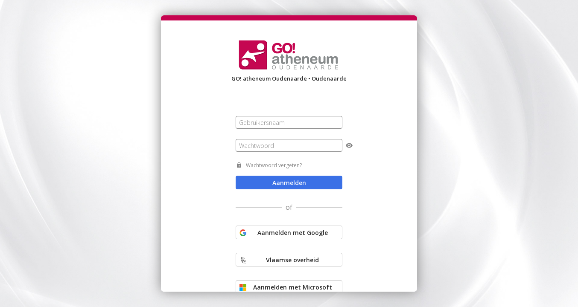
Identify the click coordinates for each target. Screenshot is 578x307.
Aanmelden (289, 183)
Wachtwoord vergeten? (274, 165)
